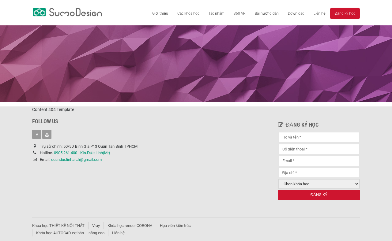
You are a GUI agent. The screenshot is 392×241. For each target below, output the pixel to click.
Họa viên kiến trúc (175, 225)
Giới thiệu (160, 13)
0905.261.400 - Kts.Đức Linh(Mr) (82, 152)
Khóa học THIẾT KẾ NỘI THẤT (58, 225)
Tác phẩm (216, 13)
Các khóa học (188, 13)
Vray (96, 225)
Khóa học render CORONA (129, 225)
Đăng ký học (345, 13)
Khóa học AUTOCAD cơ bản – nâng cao (70, 233)
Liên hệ (320, 13)
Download (296, 13)
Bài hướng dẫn (267, 13)
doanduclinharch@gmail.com (76, 159)
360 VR (240, 13)
